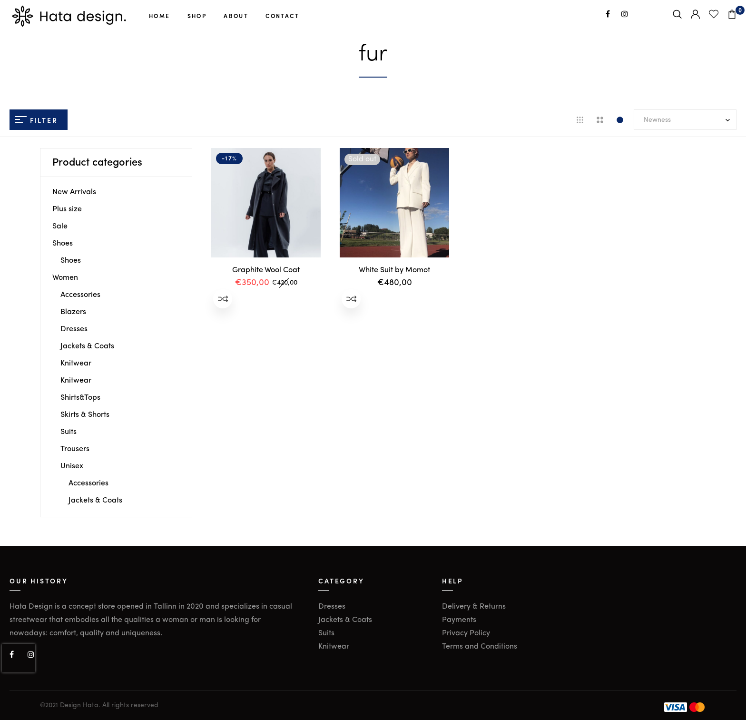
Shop (197, 16)
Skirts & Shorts (84, 415)
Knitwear (75, 363)
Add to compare (222, 298)
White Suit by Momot (394, 270)
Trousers (74, 449)
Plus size (67, 209)
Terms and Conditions (479, 647)
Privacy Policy (466, 633)
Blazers (73, 312)
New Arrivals (74, 192)
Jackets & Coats (87, 346)
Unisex (71, 466)
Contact (282, 16)
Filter (36, 120)
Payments (459, 620)
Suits (68, 432)
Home (159, 16)
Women (65, 278)
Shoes (62, 243)
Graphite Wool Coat (266, 270)
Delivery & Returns (474, 607)
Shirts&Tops (80, 398)
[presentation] (18, 658)
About (236, 16)
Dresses (74, 329)
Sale (60, 226)
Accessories (80, 295)
